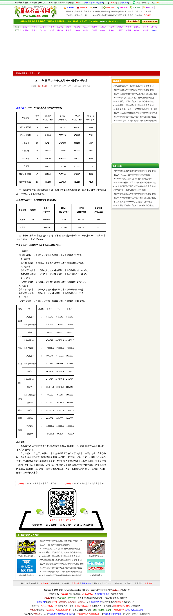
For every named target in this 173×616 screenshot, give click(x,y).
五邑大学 (20, 107)
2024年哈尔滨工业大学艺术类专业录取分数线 (134, 97)
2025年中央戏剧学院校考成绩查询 (55, 545)
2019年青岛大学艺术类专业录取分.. (89, 483)
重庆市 (34, 30)
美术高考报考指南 (26, 575)
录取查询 (122, 15)
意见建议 (128, 583)
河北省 (43, 30)
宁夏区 (120, 30)
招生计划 (87, 15)
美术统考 (87, 11)
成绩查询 (122, 11)
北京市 (26, 27)
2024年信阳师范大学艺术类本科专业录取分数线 (135, 194)
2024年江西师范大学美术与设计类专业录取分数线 (136, 94)
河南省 (51, 27)
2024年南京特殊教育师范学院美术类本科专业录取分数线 (139, 113)
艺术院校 (70, 15)
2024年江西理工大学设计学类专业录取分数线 (60, 548)
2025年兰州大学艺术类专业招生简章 (130, 190)
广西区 (94, 30)
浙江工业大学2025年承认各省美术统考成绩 (133, 201)
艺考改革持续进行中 (26, 556)
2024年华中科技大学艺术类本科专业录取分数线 (135, 182)
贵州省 (85, 30)
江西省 (103, 27)
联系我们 (138, 583)
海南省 (111, 30)
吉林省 (145, 27)
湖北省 (120, 27)
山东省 (60, 27)
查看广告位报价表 (102, 594)
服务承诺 (34, 583)
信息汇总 (138, 11)
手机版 (153, 3)
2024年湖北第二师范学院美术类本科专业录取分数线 (137, 120)
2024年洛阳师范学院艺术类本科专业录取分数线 (135, 171)
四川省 (26, 30)
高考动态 (114, 15)
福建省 (94, 27)
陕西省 (60, 30)
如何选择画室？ (96, 575)
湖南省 (128, 27)
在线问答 (147, 15)
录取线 (130, 15)
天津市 (34, 27)
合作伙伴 (107, 583)
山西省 (51, 30)
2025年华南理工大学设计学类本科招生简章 (133, 179)
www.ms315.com (71, 590)
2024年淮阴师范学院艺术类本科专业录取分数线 (135, 186)
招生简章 (105, 11)
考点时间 (114, 11)
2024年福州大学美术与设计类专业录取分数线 (134, 105)
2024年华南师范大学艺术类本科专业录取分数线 (61, 560)
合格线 (130, 11)
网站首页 (70, 11)
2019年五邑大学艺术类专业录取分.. (42, 483)
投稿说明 (55, 583)
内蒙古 (137, 30)
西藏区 (145, 30)
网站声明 (124, 3)
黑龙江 (137, 27)
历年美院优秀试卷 (96, 556)
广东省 (111, 27)
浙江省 (85, 27)
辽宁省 (154, 27)
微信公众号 (141, 3)
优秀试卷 (78, 15)
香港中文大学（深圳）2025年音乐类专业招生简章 (136, 109)
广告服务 (45, 583)
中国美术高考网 (21, 3)
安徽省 (68, 27)
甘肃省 (68, 30)
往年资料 (138, 15)
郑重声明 (75, 583)
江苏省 (77, 27)
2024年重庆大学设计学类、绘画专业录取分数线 (61, 552)
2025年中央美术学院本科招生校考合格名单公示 (61, 575)
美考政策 (96, 11)
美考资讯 (78, 11)
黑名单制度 (86, 583)
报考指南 (105, 15)
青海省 (103, 30)
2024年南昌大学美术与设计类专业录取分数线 (60, 556)
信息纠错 (65, 583)
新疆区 (128, 30)
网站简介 (24, 583)
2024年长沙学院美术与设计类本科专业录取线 (134, 205)
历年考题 (147, 11)
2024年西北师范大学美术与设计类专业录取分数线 (62, 564)
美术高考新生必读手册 (94, 3)
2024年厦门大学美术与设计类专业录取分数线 (134, 101)
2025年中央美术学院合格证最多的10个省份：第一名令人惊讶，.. (68, 541)
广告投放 (112, 3)
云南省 (77, 30)
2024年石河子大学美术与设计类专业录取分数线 (61, 568)
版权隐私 (97, 583)
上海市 (43, 27)
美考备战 (96, 15)
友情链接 (118, 583)
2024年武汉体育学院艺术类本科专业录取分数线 (61, 571)
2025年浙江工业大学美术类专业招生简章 (132, 175)
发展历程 (148, 583)
